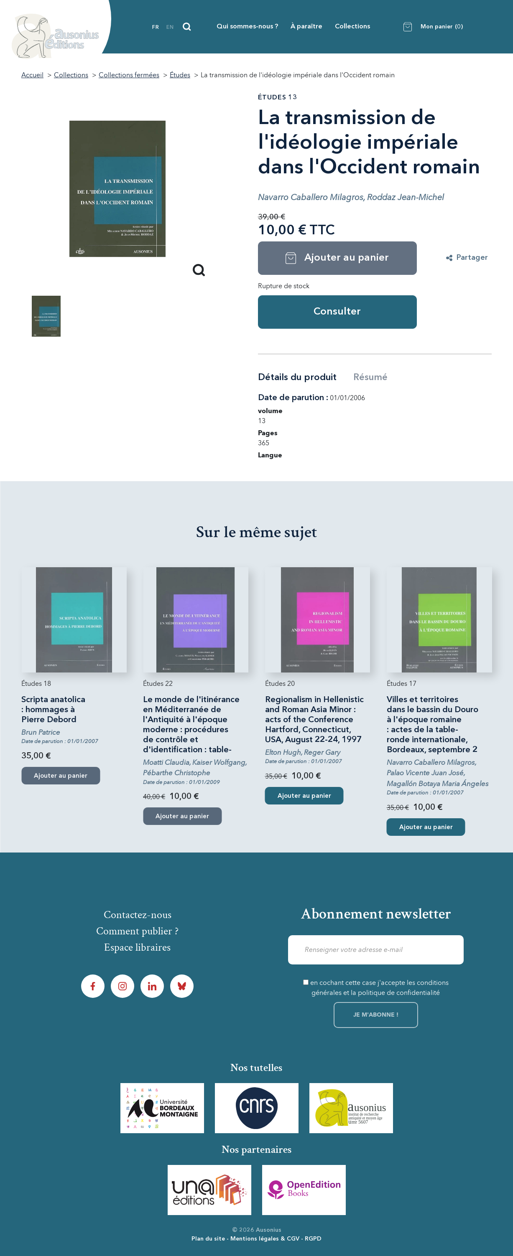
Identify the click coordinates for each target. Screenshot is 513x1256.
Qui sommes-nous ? (247, 26)
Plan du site (208, 1239)
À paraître (306, 26)
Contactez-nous (137, 915)
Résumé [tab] (370, 377)
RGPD (313, 1239)
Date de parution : (293, 398)
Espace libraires (137, 947)
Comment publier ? (137, 931)
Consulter (337, 312)
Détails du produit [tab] (297, 377)
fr (155, 27)
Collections (352, 26)
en (170, 27)
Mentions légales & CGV (264, 1239)
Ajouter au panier (304, 796)
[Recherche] (186, 27)
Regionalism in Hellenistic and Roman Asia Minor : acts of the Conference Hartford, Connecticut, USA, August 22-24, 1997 (314, 720)
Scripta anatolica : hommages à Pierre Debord (53, 710)
